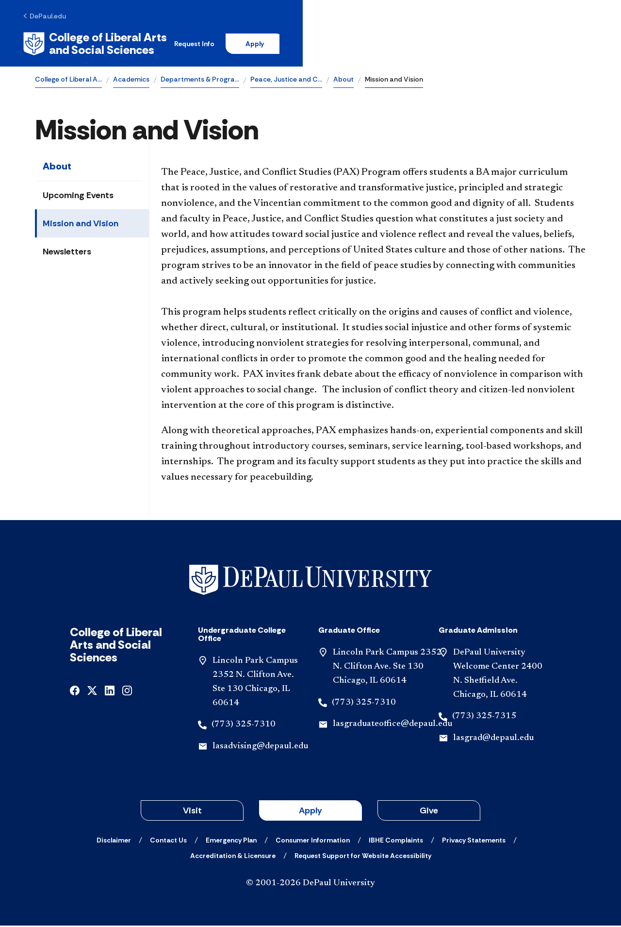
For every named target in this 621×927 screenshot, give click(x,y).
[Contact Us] (168, 841)
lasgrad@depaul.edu (493, 740)
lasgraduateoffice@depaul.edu (392, 726)
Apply (496, 44)
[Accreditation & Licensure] (233, 857)
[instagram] (127, 692)
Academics (131, 80)
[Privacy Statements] (474, 841)
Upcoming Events (78, 197)
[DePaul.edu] (56, 18)
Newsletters (67, 253)
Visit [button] (192, 812)
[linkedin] (109, 692)
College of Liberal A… (68, 80)
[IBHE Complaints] (396, 841)
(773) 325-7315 (484, 718)
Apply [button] (310, 812)
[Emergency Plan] (231, 841)
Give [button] (429, 812)
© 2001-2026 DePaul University (310, 884)
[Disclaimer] (114, 841)
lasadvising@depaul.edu (260, 748)
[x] (92, 692)
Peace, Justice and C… (286, 80)
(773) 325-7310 (244, 726)
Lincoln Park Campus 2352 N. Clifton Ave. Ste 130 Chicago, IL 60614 (387, 668)
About (343, 80)
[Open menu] (578, 44)
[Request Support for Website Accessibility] (362, 857)
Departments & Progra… (200, 80)
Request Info (431, 44)
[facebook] (75, 692)
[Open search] (547, 44)
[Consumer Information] (313, 841)
